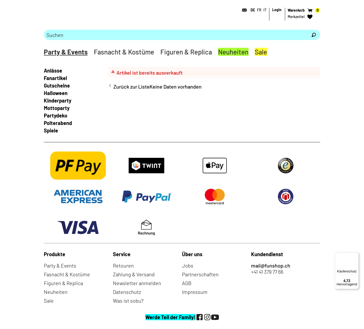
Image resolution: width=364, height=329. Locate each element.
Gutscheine (57, 85)
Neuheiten (233, 52)
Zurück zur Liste (131, 86)
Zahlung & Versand (134, 274)
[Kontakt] (243, 10)
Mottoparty (57, 108)
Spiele (51, 130)
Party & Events (66, 52)
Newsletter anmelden (137, 283)
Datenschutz (127, 292)
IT (265, 10)
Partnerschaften (200, 274)
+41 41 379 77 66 (267, 272)
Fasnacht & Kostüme (124, 52)
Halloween (56, 93)
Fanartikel (55, 78)
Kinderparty (57, 100)
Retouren (123, 265)
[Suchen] (313, 35)
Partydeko (55, 115)
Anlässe (53, 70)
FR (259, 10)
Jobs (187, 265)
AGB (187, 283)
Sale (261, 52)
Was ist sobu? (128, 300)
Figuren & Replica (186, 52)
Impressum (195, 292)
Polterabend (58, 123)
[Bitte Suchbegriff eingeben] (175, 35)
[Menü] (356, 255)
